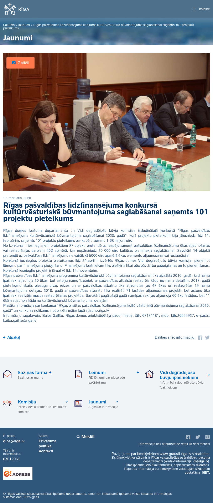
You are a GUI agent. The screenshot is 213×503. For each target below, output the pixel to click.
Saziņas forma (32, 372)
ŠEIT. (206, 472)
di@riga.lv (200, 461)
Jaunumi (97, 401)
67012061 (11, 459)
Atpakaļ (13, 337)
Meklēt (88, 436)
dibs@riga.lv (14, 441)
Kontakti (46, 451)
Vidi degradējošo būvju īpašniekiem (179, 375)
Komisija (27, 401)
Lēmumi (97, 372)
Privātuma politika (47, 443)
